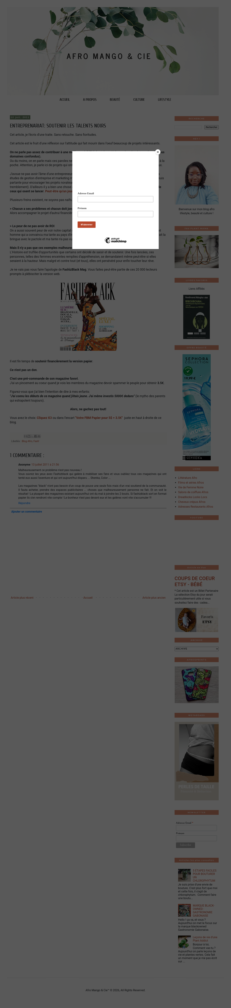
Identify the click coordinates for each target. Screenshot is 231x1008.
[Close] (157, 152)
